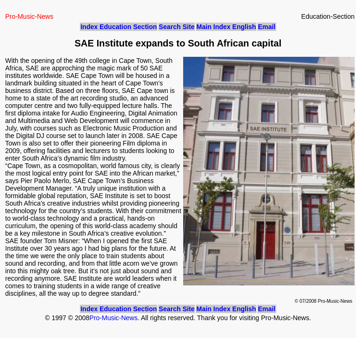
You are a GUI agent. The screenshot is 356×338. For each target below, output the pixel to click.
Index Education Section (118, 27)
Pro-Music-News (113, 318)
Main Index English (226, 27)
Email (266, 27)
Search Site (176, 27)
